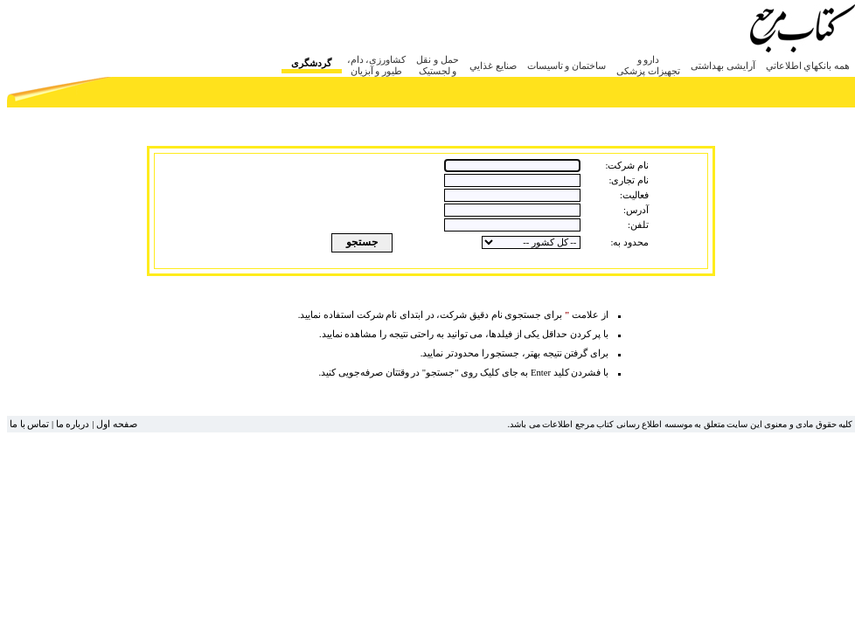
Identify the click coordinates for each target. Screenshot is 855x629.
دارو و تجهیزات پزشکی (648, 65)
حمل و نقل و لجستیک (437, 65)
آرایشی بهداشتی (723, 65)
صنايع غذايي (493, 65)
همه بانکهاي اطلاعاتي (808, 65)
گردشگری (312, 63)
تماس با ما (29, 424)
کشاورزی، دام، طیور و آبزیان (377, 65)
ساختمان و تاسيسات (567, 65)
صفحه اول (116, 424)
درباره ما (73, 424)
